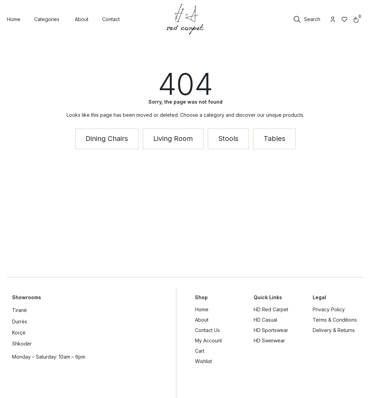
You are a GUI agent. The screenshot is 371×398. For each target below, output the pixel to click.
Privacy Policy (329, 309)
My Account (208, 340)
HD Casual (265, 320)
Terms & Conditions (335, 320)
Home (201, 309)
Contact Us (207, 330)
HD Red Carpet (271, 309)
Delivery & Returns (334, 330)
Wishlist (203, 361)
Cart (199, 351)
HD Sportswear (271, 330)
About (201, 320)
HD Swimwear (269, 340)
